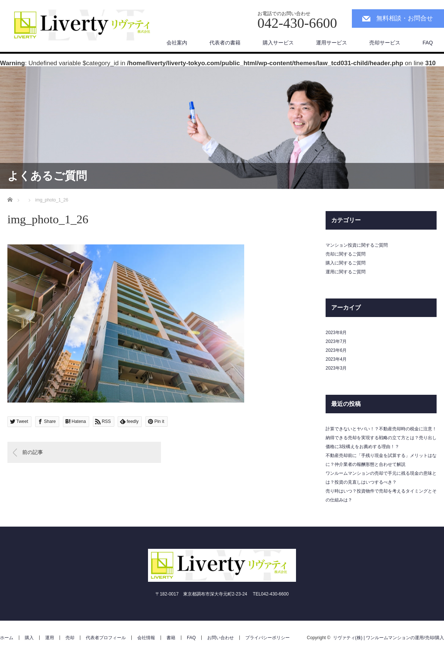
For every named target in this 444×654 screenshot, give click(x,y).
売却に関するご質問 (346, 254)
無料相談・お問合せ (404, 18)
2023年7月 (336, 341)
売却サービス (384, 43)
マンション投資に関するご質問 (357, 245)
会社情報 (146, 637)
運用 (49, 637)
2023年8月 (336, 332)
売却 (69, 637)
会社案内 (176, 43)
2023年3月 (336, 368)
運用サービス (331, 43)
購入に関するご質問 (346, 263)
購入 (29, 637)
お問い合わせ (220, 637)
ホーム (6, 637)
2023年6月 (336, 350)
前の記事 (32, 452)
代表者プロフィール (106, 637)
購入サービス (278, 43)
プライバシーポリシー (267, 637)
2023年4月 (336, 359)
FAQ (428, 43)
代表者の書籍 (224, 43)
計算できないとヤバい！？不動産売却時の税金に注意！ (381, 428)
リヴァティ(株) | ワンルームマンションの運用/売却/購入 (388, 637)
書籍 (170, 637)
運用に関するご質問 (346, 271)
